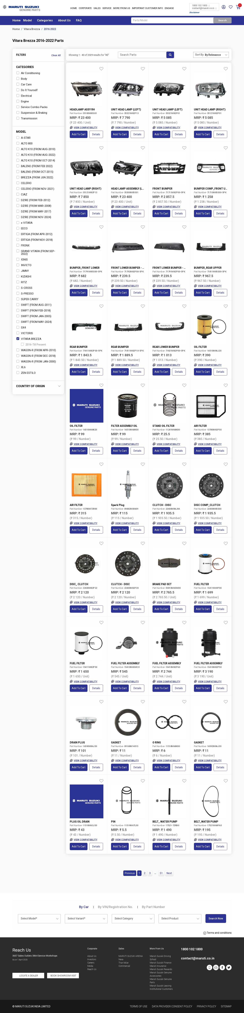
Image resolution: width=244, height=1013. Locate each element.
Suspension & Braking (31, 112)
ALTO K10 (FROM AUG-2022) (35, 154)
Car (84, 907)
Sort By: (199, 54)
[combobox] (217, 55)
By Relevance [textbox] (213, 54)
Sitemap (226, 1006)
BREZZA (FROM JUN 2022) (34, 177)
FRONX (22, 245)
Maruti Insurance (158, 966)
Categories (45, 20)
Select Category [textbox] (124, 918)
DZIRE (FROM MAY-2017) (33, 211)
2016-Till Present (33, 344)
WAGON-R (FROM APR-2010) (36, 350)
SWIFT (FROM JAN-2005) (33, 316)
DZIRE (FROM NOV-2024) (33, 217)
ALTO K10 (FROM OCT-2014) (35, 160)
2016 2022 (50, 29)
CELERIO (23, 183)
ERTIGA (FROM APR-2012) (34, 234)
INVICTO (23, 265)
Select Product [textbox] (169, 918)
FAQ (79, 20)
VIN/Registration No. (115, 907)
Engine (22, 101)
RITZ (21, 282)
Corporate (85, 8)
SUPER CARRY (27, 299)
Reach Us (91, 969)
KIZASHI (23, 276)
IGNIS (22, 259)
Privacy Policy (206, 1006)
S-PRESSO (25, 293)
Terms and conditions (217, 932)
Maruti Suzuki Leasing (160, 985)
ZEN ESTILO (26, 373)
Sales (97, 8)
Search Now (216, 918)
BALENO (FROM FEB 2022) (34, 166)
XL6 (21, 367)
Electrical (24, 95)
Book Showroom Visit (63, 975)
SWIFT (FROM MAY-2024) (34, 322)
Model (27, 20)
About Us (64, 20)
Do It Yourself (27, 90)
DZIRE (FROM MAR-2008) (33, 205)
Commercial (124, 966)
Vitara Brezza (32, 29)
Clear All (55, 55)
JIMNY (22, 271)
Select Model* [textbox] (29, 918)
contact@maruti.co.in (204, 8)
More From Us (121, 8)
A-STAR (23, 137)
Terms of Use (138, 1006)
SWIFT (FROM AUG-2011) (34, 305)
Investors (91, 959)
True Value (123, 962)
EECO (22, 228)
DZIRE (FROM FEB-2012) (33, 200)
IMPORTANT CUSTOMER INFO (147, 8)
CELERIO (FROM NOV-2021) (35, 188)
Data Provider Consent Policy (172, 1006)
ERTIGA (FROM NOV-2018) (34, 239)
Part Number (153, 907)
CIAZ (21, 194)
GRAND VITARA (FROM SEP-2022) (35, 253)
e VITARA (24, 222)
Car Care (24, 84)
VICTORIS (24, 333)
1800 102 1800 (200, 5)
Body (21, 78)
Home (73, 8)
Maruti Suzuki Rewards (161, 969)
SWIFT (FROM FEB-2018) (33, 310)
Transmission (26, 118)
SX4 (21, 327)
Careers (90, 962)
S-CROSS (24, 288)
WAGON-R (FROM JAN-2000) (36, 361)
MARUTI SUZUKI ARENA (131, 956)
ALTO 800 (24, 143)
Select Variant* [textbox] (76, 918)
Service (106, 8)
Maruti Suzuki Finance (160, 962)
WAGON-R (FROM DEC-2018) (36, 356)
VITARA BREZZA (28, 339)
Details (96, 134)
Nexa (121, 959)
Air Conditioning (28, 73)
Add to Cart (78, 134)
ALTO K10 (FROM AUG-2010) (35, 149)
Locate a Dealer (28, 975)
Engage (169, 8)
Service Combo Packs (31, 107)
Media (90, 966)
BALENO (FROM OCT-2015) (34, 171)
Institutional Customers (161, 989)
